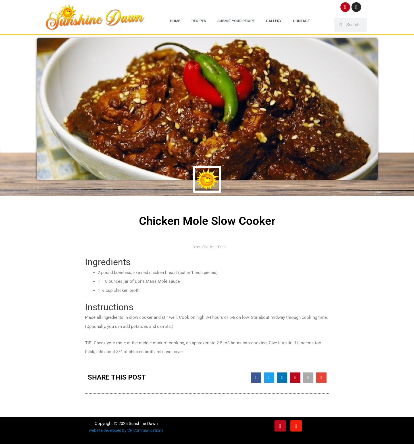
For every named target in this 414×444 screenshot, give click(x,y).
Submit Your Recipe (236, 21)
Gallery (274, 21)
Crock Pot (200, 246)
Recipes (199, 21)
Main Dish (217, 246)
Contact (301, 21)
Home (175, 21)
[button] (256, 377)
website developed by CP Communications (126, 430)
